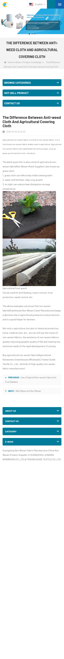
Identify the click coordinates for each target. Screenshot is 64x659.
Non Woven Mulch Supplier (30, 166)
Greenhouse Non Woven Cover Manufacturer (31, 310)
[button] (29, 34)
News (18, 62)
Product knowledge (32, 62)
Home (8, 62)
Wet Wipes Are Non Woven (28, 391)
